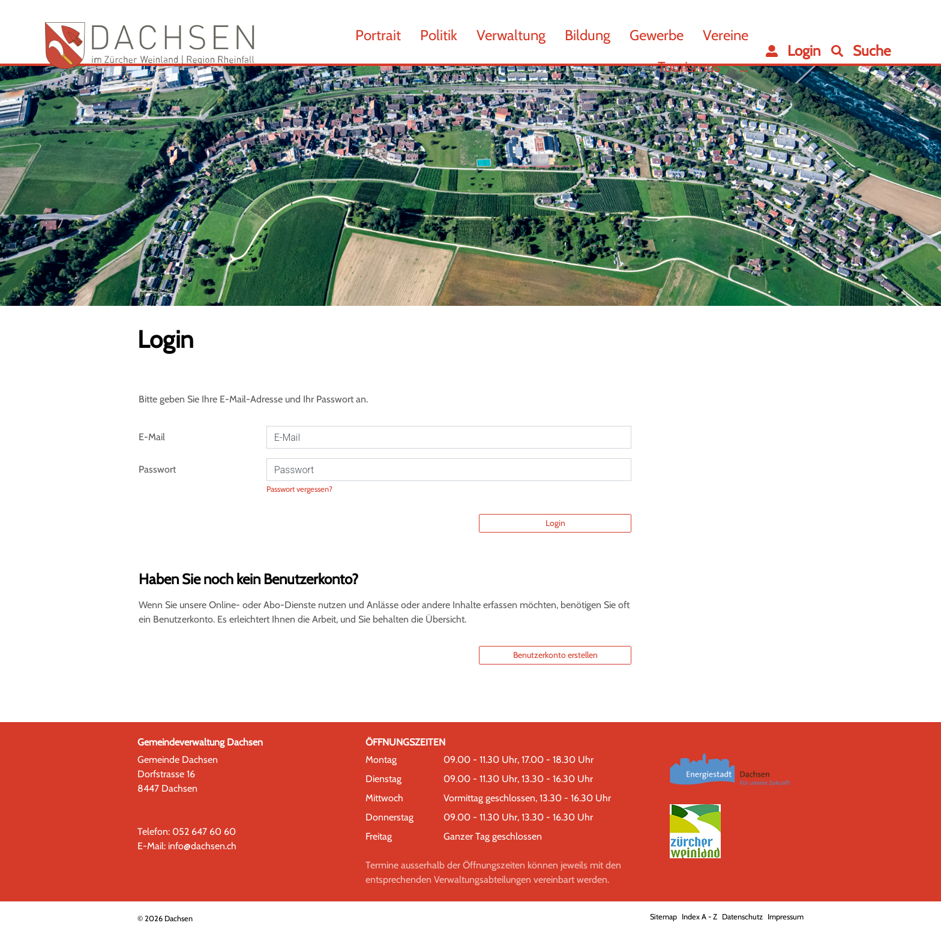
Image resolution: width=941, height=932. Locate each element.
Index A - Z (699, 916)
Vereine (725, 35)
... (743, 67)
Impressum (786, 916)
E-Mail (152, 437)
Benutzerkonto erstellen (555, 655)
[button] (861, 51)
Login (555, 523)
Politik (438, 35)
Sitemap (663, 916)
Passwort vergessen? (299, 489)
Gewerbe (657, 35)
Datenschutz (742, 916)
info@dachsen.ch (202, 846)
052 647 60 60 (204, 831)
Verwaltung (511, 35)
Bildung (587, 35)
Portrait (378, 35)
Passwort (157, 469)
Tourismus (689, 67)
